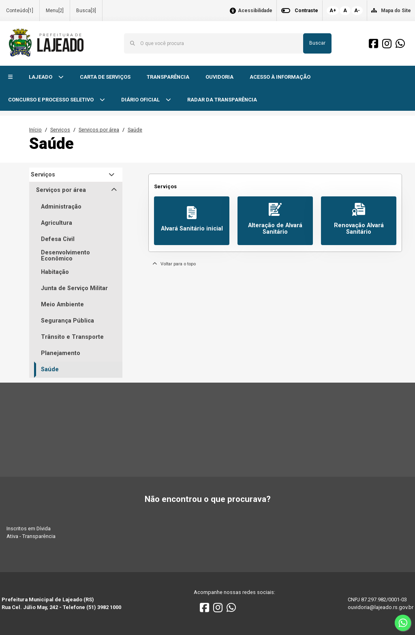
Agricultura (56, 223)
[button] (10, 77)
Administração (61, 207)
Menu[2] (55, 10)
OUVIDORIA (219, 77)
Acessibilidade (255, 10)
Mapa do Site (396, 10)
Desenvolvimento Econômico (65, 256)
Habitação (55, 272)
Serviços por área (99, 130)
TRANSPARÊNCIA (168, 77)
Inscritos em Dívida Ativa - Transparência (31, 532)
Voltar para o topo (174, 264)
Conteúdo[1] (19, 10)
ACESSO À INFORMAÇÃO (280, 77)
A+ (332, 10)
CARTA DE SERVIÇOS (105, 77)
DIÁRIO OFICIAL (141, 100)
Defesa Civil (58, 239)
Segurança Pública (67, 321)
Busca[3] (86, 10)
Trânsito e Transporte (72, 337)
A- (357, 10)
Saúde (135, 130)
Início (35, 130)
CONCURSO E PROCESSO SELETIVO (51, 100)
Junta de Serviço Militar (74, 288)
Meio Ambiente (62, 304)
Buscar (317, 43)
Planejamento (60, 353)
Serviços (60, 130)
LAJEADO (41, 77)
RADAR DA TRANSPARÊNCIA (222, 100)
